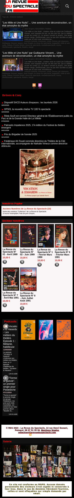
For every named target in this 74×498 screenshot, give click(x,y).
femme (54, 41)
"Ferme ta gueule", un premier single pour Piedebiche (10, 384)
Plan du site (23, 434)
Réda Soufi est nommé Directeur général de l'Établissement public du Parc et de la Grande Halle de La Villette (37, 119)
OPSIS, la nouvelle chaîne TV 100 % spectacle (27, 111)
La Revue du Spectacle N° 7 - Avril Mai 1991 (11, 295)
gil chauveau (63, 41)
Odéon (9, 45)
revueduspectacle (48, 45)
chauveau (42, 41)
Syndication (36, 434)
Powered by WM (49, 434)
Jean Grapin (28, 43)
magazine (56, 43)
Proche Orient (18, 45)
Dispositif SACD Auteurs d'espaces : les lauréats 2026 (30, 104)
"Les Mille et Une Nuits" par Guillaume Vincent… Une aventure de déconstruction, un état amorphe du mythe (32, 54)
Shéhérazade (7, 47)
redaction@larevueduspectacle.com (37, 432)
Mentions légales (50, 430)
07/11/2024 (7, 393)
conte (49, 41)
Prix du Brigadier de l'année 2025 (20, 136)
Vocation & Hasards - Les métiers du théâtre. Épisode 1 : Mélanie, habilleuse (10, 336)
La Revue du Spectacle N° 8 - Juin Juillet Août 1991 (27, 297)
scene (58, 45)
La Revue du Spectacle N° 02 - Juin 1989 (27, 252)
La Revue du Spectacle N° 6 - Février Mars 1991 (62, 253)
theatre (25, 47)
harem (20, 43)
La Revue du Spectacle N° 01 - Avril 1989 (10, 252)
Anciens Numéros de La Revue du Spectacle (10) (27, 208)
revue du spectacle (32, 45)
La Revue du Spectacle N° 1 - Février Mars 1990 (45, 253)
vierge (31, 47)
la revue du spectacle (42, 43)
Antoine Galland (30, 41)
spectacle (17, 47)
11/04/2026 (7, 350)
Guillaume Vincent (9, 43)
